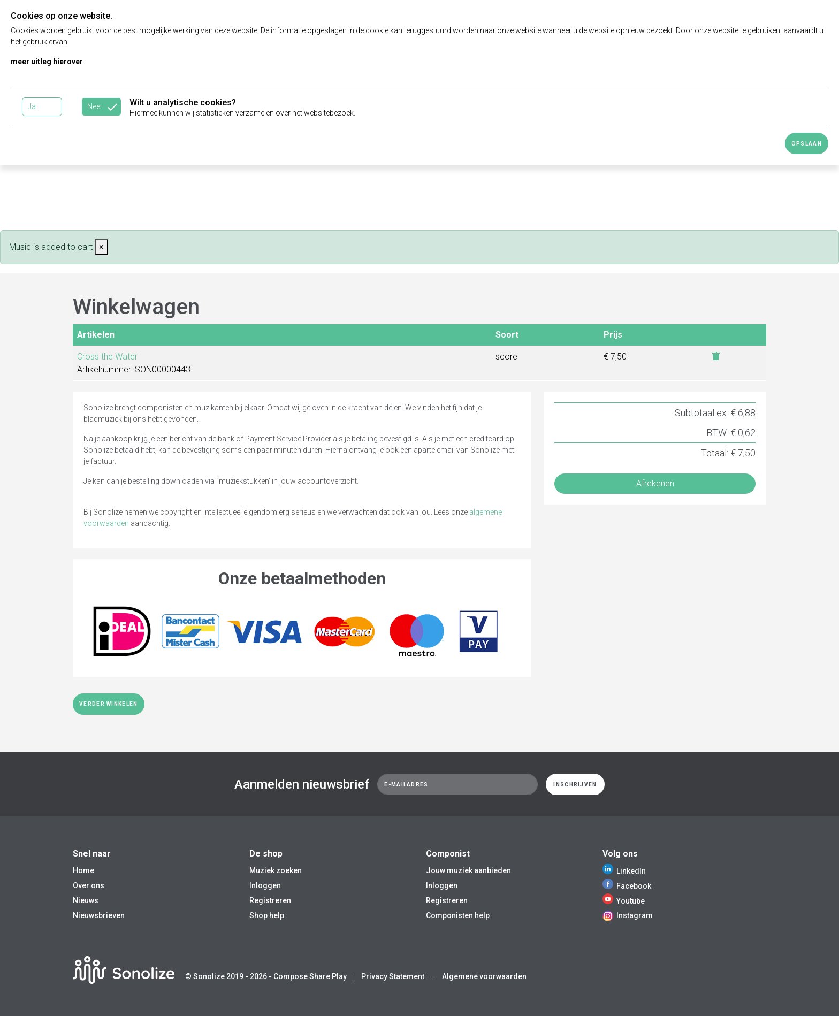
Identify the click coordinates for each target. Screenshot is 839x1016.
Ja (32, 106)
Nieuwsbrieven (99, 915)
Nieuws (85, 900)
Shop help (266, 915)
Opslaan (806, 144)
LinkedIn (624, 871)
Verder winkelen (108, 704)
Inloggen (265, 885)
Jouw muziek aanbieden (468, 870)
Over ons (88, 885)
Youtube (623, 901)
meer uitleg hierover (47, 61)
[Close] (101, 247)
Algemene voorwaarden (484, 976)
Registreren (270, 900)
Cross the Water (107, 357)
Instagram (627, 915)
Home (83, 870)
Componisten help (458, 915)
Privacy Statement (392, 976)
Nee (93, 106)
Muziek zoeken (275, 870)
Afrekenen (655, 483)
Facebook (626, 886)
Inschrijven (575, 785)
